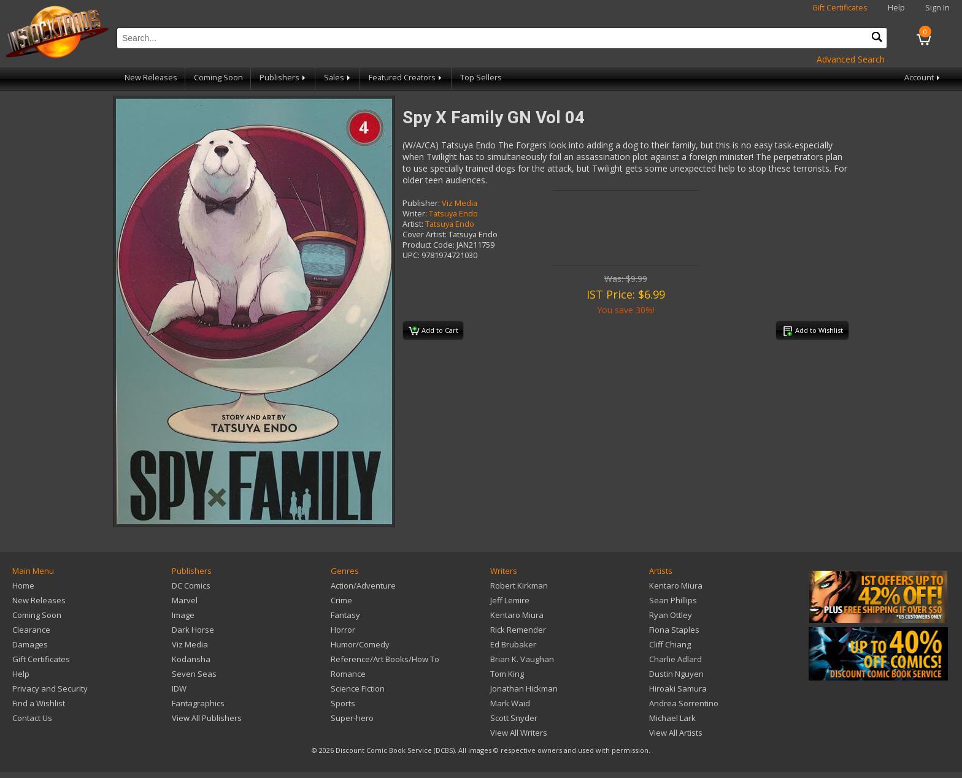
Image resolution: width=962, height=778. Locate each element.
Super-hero (352, 717)
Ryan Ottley (670, 614)
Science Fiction (358, 688)
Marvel (185, 600)
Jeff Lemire (509, 600)
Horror (343, 629)
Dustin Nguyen (676, 673)
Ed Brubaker (513, 644)
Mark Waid (510, 703)
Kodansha (191, 659)
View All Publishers (207, 717)
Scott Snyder (513, 717)
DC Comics (191, 585)
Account (923, 77)
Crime (341, 600)
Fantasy (345, 614)
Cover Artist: (424, 234)
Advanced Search (851, 59)
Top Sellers (481, 77)
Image (183, 614)
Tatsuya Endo (453, 213)
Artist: (412, 224)
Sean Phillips (673, 600)
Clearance (31, 629)
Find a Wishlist (38, 703)
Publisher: (421, 203)
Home (23, 585)
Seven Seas (194, 673)
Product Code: (428, 245)
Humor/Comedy (360, 644)
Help (896, 7)
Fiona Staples (674, 629)
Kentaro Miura (517, 614)
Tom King (507, 673)
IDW (179, 688)
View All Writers (518, 732)
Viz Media (459, 203)
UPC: (411, 255)
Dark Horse (193, 629)
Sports (343, 703)
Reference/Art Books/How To (385, 659)
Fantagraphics (198, 703)
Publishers (283, 77)
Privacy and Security (50, 688)
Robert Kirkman (519, 585)
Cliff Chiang (670, 644)
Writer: (414, 213)
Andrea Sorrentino (683, 703)
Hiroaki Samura (678, 688)
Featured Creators (406, 77)
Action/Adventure (363, 585)
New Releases (151, 77)
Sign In (937, 7)
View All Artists (675, 732)
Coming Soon (218, 77)
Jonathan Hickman (524, 688)
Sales (338, 77)
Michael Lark (672, 717)
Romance (348, 673)
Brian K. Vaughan (522, 659)
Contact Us (32, 717)
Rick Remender (518, 629)
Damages (30, 644)
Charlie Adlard (675, 659)
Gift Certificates (840, 7)
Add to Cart (433, 331)
